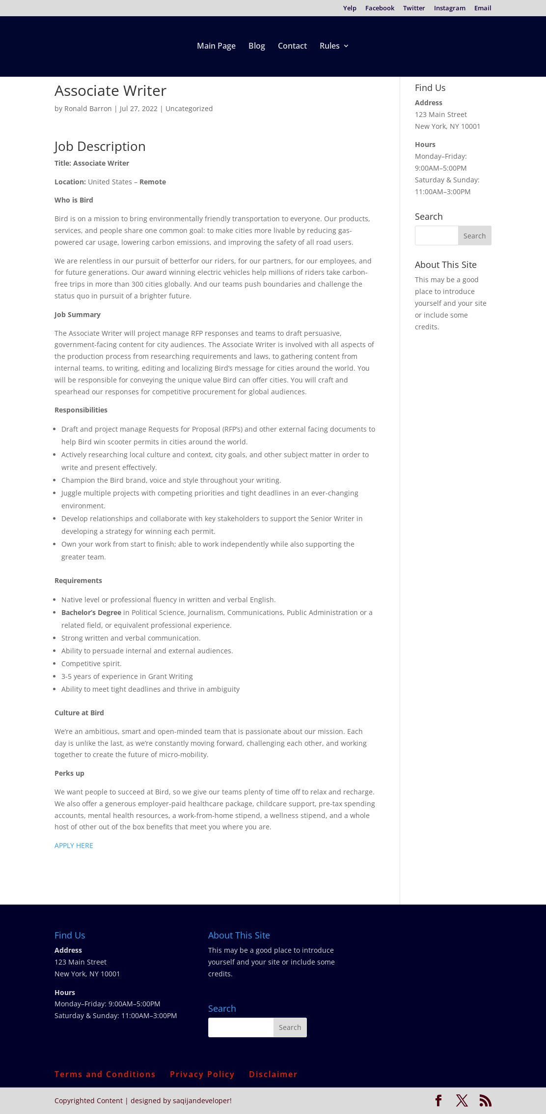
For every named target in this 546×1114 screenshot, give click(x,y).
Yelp (349, 8)
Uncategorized (189, 108)
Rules (330, 46)
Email (482, 8)
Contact (292, 46)
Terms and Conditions (105, 1074)
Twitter (414, 8)
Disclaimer (273, 1074)
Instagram (449, 8)
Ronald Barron (88, 108)
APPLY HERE (74, 845)
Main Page (216, 46)
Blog (256, 46)
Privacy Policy (202, 1074)
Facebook (379, 8)
